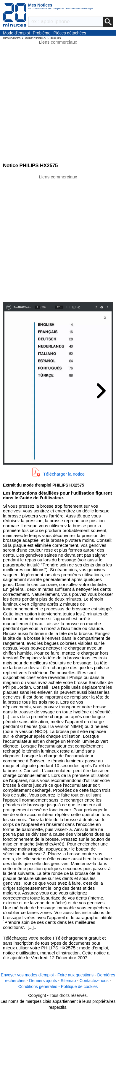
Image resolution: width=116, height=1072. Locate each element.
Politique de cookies (79, 986)
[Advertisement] (58, 238)
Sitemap (68, 980)
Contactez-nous (94, 980)
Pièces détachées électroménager (70, 33)
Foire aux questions (75, 975)
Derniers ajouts (43, 980)
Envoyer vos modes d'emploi (27, 975)
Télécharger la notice (64, 473)
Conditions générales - (39, 986)
